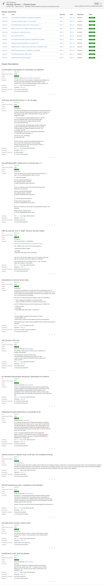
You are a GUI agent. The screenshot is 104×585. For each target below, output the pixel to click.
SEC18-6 (4, 39)
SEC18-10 (5, 21)
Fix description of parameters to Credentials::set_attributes (26, 17)
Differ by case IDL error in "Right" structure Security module (26, 28)
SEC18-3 (4, 46)
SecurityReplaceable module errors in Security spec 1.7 (25, 25)
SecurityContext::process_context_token (21, 54)
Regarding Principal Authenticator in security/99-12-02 (25, 43)
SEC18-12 (5, 32)
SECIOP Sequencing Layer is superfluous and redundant (25, 50)
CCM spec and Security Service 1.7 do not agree (23, 21)
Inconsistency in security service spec (20, 32)
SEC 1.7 (62, 17)
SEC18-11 (5, 17)
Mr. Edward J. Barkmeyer (33, 78)
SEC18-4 (4, 57)
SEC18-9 (4, 25)
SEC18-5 (4, 54)
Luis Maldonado (19, 463)
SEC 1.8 (72, 17)
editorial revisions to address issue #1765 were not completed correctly (29, 46)
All (100, 3)
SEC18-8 (4, 28)
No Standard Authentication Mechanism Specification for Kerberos (28, 39)
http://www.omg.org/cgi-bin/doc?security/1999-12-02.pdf (28, 243)
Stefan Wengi (29, 348)
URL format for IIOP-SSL (17, 36)
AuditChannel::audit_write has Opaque (21, 57)
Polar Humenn (29, 385)
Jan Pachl (26, 420)
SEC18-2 (4, 50)
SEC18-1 (4, 43)
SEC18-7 (4, 36)
